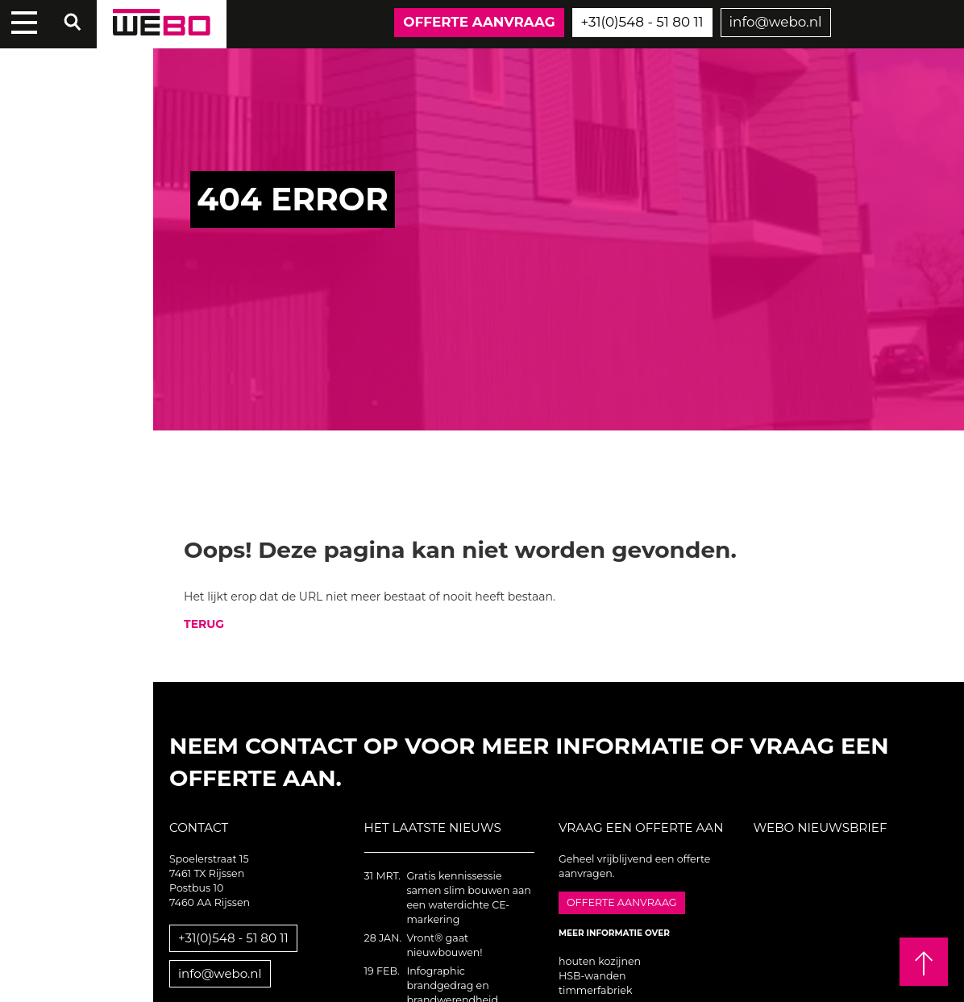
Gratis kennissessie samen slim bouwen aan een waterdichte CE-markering (468, 897)
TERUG (204, 624)
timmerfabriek (595, 990)
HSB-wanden (592, 976)
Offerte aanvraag (479, 22)
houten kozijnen (600, 961)
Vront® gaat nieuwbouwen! (444, 945)
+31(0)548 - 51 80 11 (642, 22)
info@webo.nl (775, 22)
